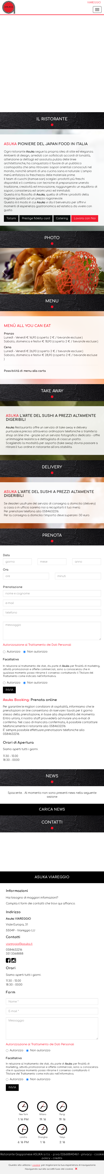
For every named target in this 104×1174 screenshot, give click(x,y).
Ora (5, 569)
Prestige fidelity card (36, 218)
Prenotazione (12, 587)
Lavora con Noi (85, 218)
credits (57, 1158)
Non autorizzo (35, 651)
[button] (5, 271)
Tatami (11, 218)
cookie (36, 1165)
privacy (86, 1154)
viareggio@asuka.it (19, 943)
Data (6, 555)
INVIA (9, 689)
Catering (62, 218)
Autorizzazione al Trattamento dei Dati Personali (37, 644)
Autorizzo (11, 651)
